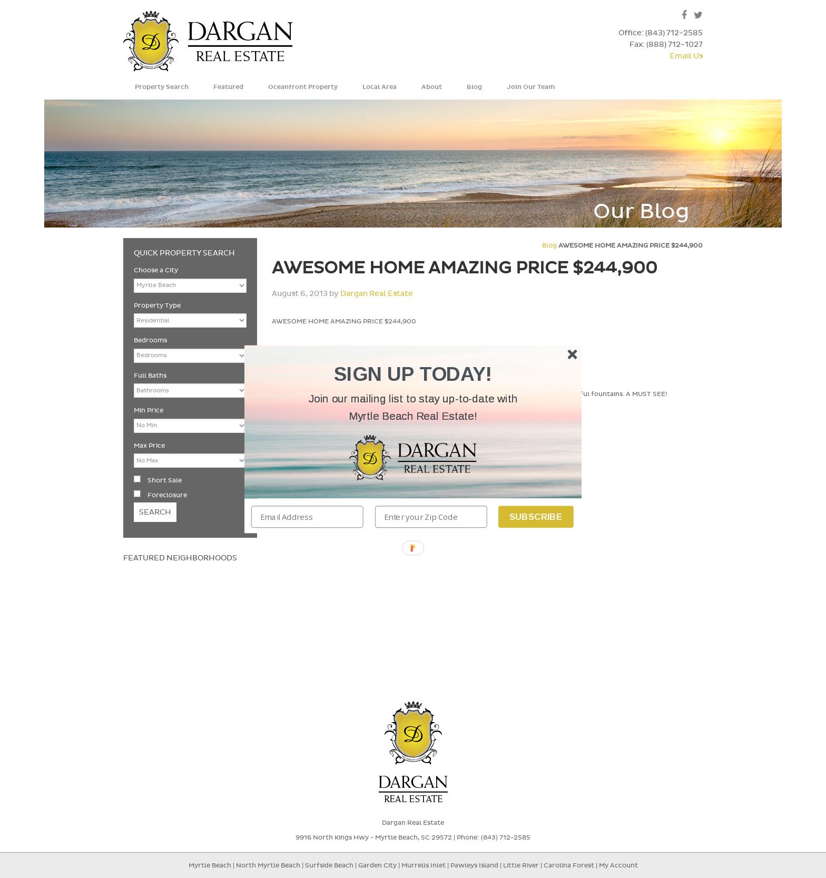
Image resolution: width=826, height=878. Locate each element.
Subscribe (536, 516)
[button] (413, 407)
